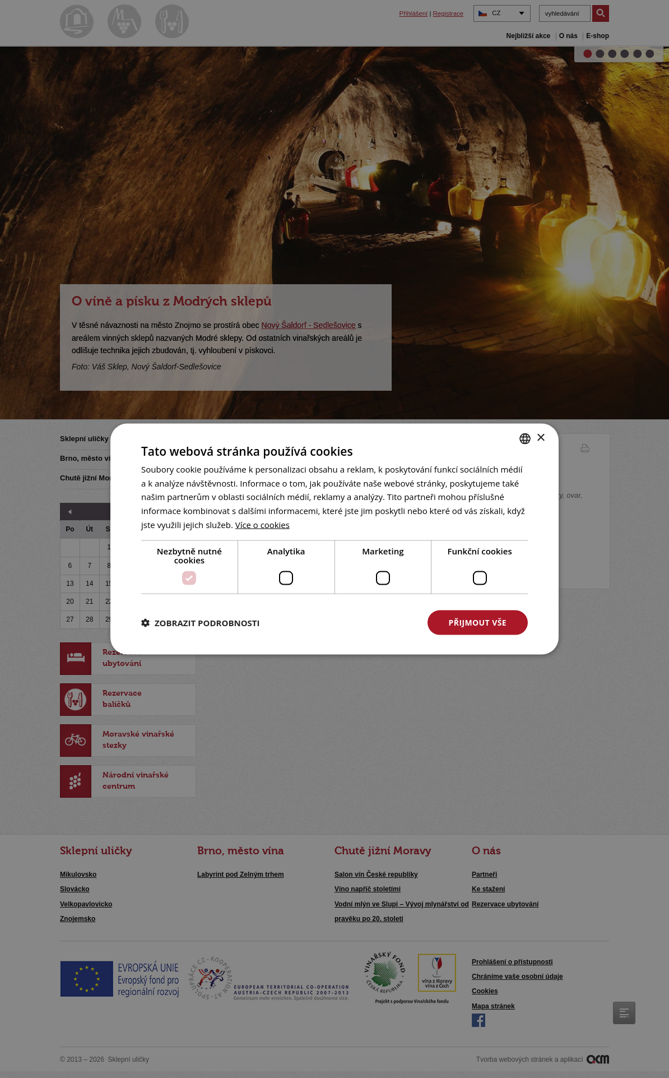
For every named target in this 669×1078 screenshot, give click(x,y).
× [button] (540, 438)
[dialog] (334, 539)
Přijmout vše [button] (478, 622)
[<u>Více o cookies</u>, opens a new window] (262, 524)
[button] (200, 623)
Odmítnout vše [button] (363, 622)
